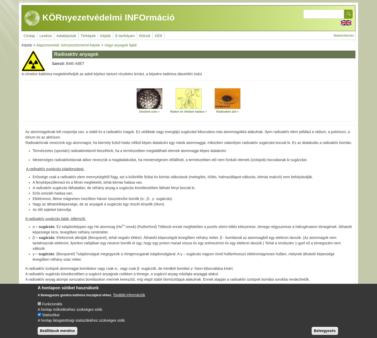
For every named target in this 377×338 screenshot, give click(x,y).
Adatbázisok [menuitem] (66, 36)
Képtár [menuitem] (105, 36)
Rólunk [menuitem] (144, 36)
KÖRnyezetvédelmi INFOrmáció (99, 18)
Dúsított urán (148, 111)
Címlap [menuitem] (29, 36)
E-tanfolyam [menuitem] (125, 36)
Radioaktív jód (226, 111)
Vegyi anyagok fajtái (120, 45)
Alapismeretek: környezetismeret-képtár (68, 45)
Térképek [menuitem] (88, 36)
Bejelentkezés (344, 35)
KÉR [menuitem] (158, 36)
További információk (129, 299)
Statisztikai (50, 319)
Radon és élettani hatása (187, 111)
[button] (149, 98)
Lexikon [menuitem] (45, 36)
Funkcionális (52, 308)
